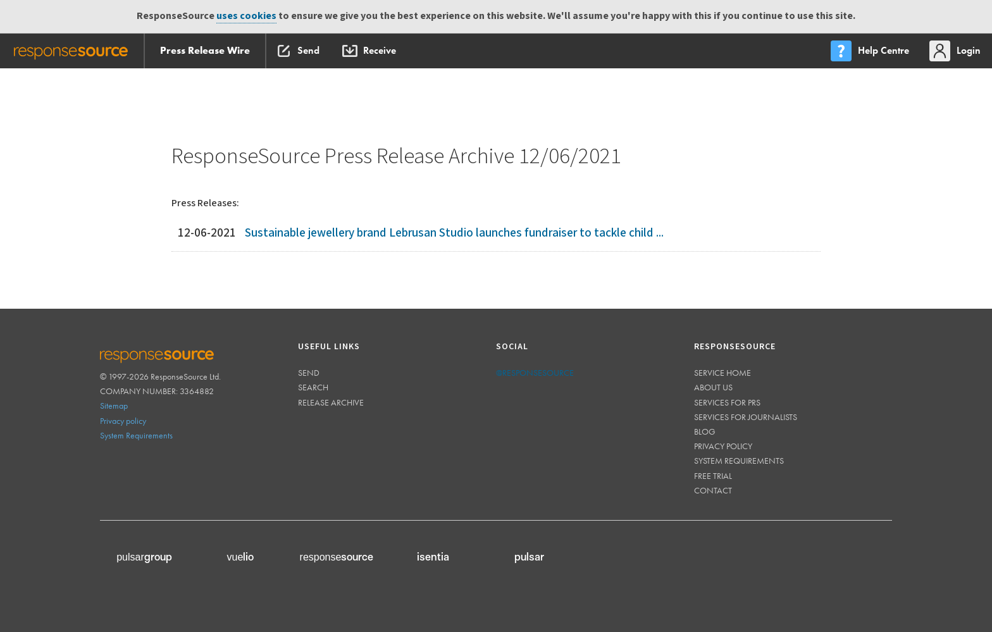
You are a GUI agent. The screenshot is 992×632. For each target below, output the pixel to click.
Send (308, 372)
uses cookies (246, 16)
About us (713, 387)
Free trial (713, 475)
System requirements (739, 460)
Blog (705, 431)
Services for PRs (727, 402)
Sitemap (114, 405)
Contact (713, 490)
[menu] (871, 51)
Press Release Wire (205, 50)
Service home (722, 372)
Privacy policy (123, 420)
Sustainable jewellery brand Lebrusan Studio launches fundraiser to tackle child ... (454, 233)
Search (313, 387)
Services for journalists (745, 417)
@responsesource (535, 372)
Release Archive (331, 402)
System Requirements (136, 435)
